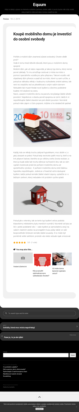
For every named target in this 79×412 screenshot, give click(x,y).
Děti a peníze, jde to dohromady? (14, 369)
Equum (39, 4)
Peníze (6, 19)
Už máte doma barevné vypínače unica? (59, 270)
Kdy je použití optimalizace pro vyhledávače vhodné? (41, 273)
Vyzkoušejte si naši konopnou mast (15, 371)
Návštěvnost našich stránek (12, 374)
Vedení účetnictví (20, 267)
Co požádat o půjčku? (10, 367)
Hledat (5, 352)
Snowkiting (7, 376)
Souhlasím (39, 409)
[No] (76, 407)
